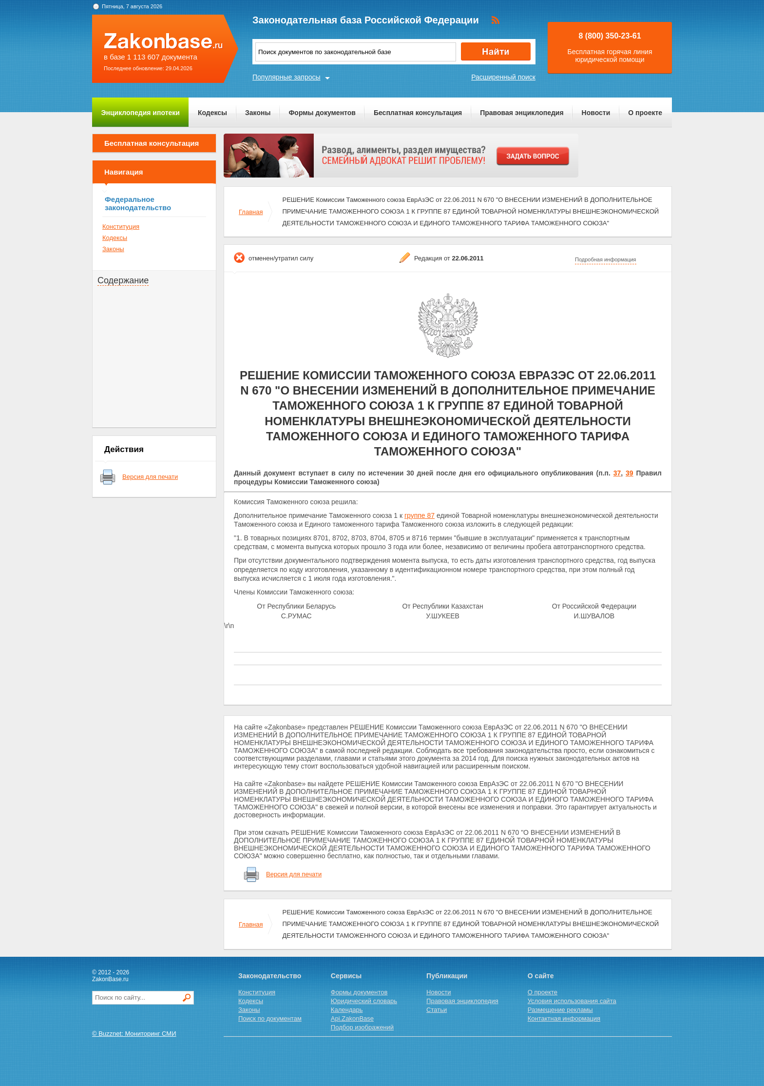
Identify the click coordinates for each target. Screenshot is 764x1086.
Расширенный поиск (503, 77)
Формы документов (322, 113)
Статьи (436, 1009)
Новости (596, 113)
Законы (257, 113)
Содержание (123, 280)
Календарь (347, 1009)
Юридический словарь (364, 1001)
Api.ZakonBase (352, 1018)
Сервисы (346, 976)
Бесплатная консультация (418, 113)
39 (629, 473)
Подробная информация (605, 259)
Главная (251, 212)
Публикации (446, 976)
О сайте (541, 976)
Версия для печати (150, 476)
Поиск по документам (270, 1018)
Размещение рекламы (560, 1009)
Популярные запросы (286, 77)
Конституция (120, 226)
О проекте (645, 113)
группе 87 (419, 515)
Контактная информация (564, 1018)
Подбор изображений (362, 1027)
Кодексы (212, 113)
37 (617, 473)
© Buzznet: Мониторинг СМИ (134, 1033)
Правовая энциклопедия (521, 113)
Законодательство (269, 976)
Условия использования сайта (572, 1001)
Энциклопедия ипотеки (140, 113)
